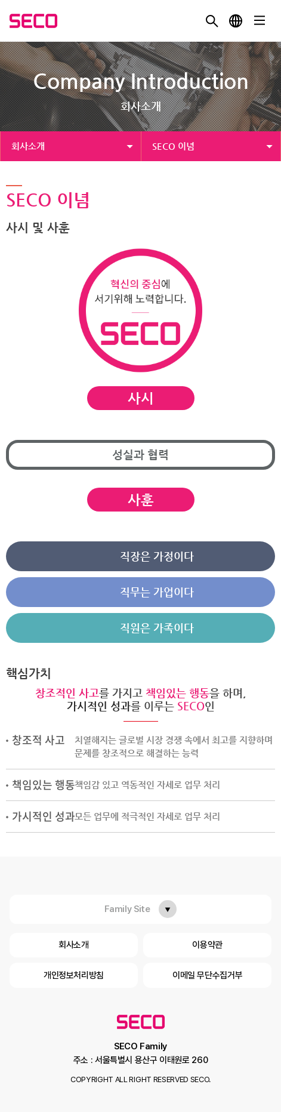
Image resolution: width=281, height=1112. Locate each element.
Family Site (127, 909)
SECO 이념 (173, 146)
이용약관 (207, 944)
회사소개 (28, 146)
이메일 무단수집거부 (207, 975)
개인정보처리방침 (74, 975)
